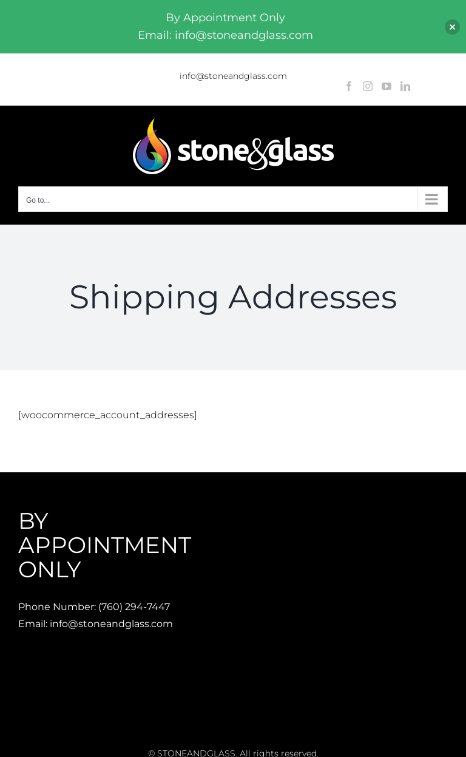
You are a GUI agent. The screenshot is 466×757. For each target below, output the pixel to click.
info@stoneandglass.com (233, 75)
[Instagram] (368, 86)
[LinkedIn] (405, 86)
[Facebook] (349, 86)
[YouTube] (386, 86)
